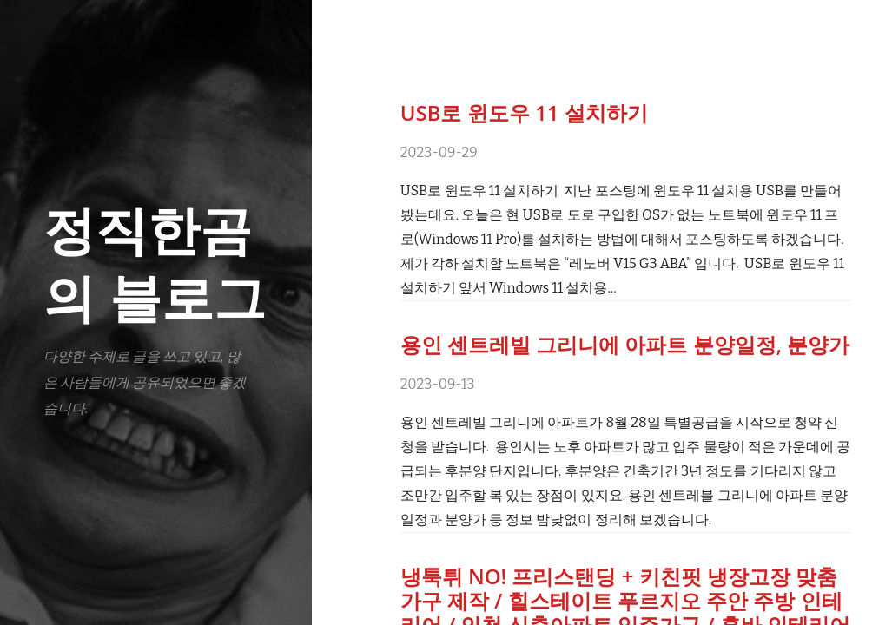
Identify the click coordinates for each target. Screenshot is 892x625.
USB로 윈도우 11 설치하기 (524, 112)
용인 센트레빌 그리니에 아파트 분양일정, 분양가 (625, 344)
